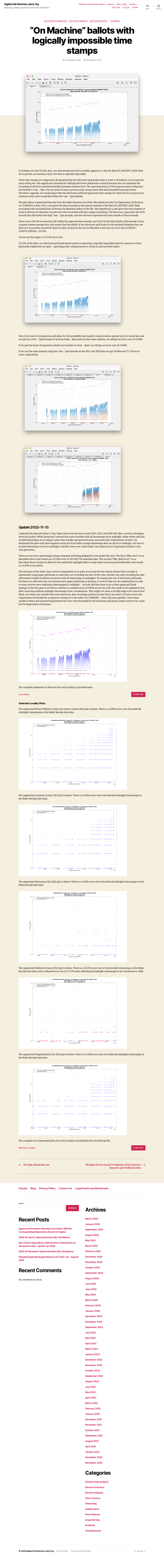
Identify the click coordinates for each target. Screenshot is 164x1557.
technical (115, 21)
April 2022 (90, 1397)
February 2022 (93, 1408)
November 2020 (93, 1462)
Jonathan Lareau (74, 60)
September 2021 (94, 1435)
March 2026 (91, 1218)
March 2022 (91, 1403)
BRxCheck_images (27, 1148)
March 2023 (91, 1349)
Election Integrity (99, 21)
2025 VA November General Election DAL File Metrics (46, 1251)
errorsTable (24, 694)
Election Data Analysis (55, 21)
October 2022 (92, 1370)
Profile (135, 7)
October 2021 (92, 1430)
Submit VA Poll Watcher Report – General (96, 4)
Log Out (126, 7)
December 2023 (93, 1316)
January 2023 (92, 1354)
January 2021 (92, 1452)
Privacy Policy (47, 1188)
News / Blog (121, 4)
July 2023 (90, 1332)
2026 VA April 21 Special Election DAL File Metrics (44, 1237)
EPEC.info (116, 7)
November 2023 (93, 1322)
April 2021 (90, 1446)
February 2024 (93, 1305)
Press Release (92, 1514)
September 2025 (94, 1229)
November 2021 (93, 1424)
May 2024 (90, 1294)
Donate (132, 4)
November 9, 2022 (94, 60)
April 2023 (90, 1343)
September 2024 (94, 1273)
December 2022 (93, 1359)
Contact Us (65, 1188)
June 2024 (91, 1289)
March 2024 (91, 1300)
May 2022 (90, 1392)
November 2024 (93, 1262)
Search (21, 1203)
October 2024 (92, 1267)
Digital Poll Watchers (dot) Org (21, 4)
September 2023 (94, 1327)
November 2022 (93, 1365)
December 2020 (93, 1457)
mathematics (92, 1509)
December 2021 (93, 1419)
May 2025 (90, 1240)
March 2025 (91, 1246)
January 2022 (92, 1414)
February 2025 (93, 1251)
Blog (33, 1188)
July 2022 (90, 1387)
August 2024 (92, 1278)
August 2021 (92, 1441)
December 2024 (93, 1256)
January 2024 (92, 1311)
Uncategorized (93, 1530)
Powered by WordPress (81, 1551)
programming (92, 1520)
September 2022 (94, 1376)
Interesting (91, 1503)
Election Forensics (78, 21)
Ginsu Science (92, 1498)
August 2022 (92, 1381)
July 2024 (90, 1283)
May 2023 (90, 1338)
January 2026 (92, 1224)
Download (138, 694)
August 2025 (92, 1235)
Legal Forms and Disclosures (92, 1188)
